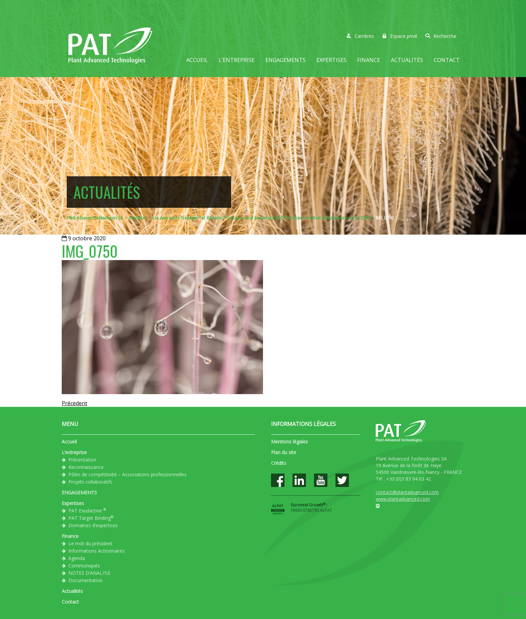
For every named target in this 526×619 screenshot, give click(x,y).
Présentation (82, 459)
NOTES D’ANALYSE (89, 573)
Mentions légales (289, 441)
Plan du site (283, 452)
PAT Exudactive (87, 510)
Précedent (74, 403)
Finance (368, 60)
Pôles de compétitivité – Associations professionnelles (127, 474)
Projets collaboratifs (90, 482)
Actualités (407, 60)
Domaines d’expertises (93, 525)
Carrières (360, 36)
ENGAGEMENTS (285, 60)
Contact (447, 60)
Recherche (440, 36)
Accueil (197, 60)
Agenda (76, 558)
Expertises (331, 60)
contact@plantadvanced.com (407, 492)
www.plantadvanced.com (403, 499)
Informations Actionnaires (96, 551)
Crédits (278, 463)
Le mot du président (90, 543)
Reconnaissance (86, 467)
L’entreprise (237, 60)
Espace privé (399, 36)
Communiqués (84, 565)
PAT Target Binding (90, 517)
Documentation (85, 580)
